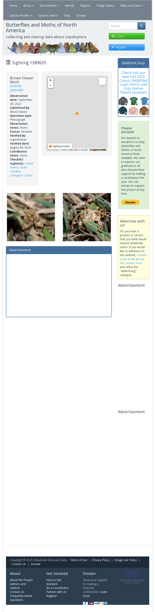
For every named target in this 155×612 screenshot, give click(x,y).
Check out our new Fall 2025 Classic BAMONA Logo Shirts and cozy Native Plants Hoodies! (133, 82)
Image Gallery (105, 5)
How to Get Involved (53, 582)
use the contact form (132, 261)
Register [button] (118, 47)
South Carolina (18, 169)
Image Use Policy (125, 560)
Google (84, 150)
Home (13, 5)
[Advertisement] (59, 285)
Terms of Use (78, 560)
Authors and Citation (18, 586)
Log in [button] (117, 36)
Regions (85, 5)
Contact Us (19, 564)
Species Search (48, 15)
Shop (67, 15)
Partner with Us (56, 592)
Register (51, 596)
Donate (81, 15)
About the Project (21, 580)
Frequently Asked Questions (21, 598)
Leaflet (63, 150)
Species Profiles (20, 15)
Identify (69, 5)
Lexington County (21, 175)
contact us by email (133, 257)
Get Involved (49, 5)
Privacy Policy (101, 560)
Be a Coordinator (57, 588)
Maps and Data (131, 5)
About (28, 5)
